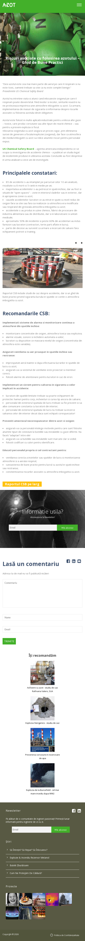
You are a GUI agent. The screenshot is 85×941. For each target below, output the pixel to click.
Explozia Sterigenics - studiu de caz (43, 723)
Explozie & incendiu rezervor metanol (29, 857)
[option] (42, 44)
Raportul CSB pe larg (22, 484)
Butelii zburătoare (19, 865)
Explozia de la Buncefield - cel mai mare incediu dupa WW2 (42, 792)
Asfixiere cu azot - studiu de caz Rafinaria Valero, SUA (42, 689)
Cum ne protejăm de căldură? (26, 873)
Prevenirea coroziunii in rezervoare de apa (42, 756)
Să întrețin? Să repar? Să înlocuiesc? (28, 849)
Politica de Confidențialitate (66, 935)
